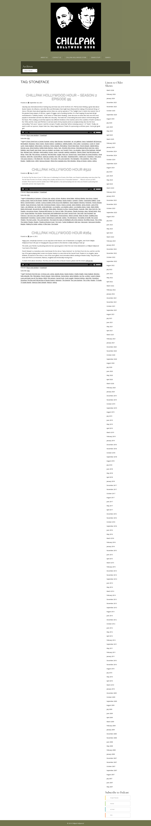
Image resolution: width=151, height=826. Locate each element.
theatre (36, 222)
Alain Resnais (59, 141)
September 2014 (112, 579)
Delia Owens (39, 146)
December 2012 (112, 620)
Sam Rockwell (88, 213)
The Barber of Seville (84, 218)
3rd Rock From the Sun (33, 274)
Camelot (75, 200)
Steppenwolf (24, 218)
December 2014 (112, 571)
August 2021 (110, 314)
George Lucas (25, 148)
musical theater (73, 209)
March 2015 (110, 563)
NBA (86, 209)
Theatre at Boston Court (47, 222)
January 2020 (111, 392)
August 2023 (110, 216)
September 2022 (112, 261)
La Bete (87, 276)
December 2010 (112, 660)
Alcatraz (63, 198)
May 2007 (110, 787)
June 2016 (110, 530)
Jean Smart (38, 150)
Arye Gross (89, 198)
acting (52, 141)
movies (51, 152)
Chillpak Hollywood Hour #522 (61, 169)
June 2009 (110, 713)
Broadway (58, 200)
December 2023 (112, 200)
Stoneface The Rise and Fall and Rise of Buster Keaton (38, 280)
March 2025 (110, 139)
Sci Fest (46, 215)
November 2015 (112, 550)
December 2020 (112, 347)
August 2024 (110, 168)
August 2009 (110, 705)
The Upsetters (84, 159)
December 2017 (112, 485)
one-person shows (32, 211)
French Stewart (84, 146)
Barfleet (45, 200)
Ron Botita (38, 213)
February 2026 (111, 94)
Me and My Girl (37, 209)
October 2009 (111, 697)
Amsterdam (67, 141)
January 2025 (111, 147)
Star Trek (57, 156)
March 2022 (110, 286)
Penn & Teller (59, 211)
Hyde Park (40, 205)
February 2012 (111, 640)
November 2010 (112, 664)
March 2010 (110, 685)
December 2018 (112, 445)
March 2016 (110, 538)
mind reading (44, 152)
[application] (61, 132)
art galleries (77, 141)
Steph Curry (82, 156)
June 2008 (110, 742)
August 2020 (110, 363)
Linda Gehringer (47, 207)
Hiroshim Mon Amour (68, 148)
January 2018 (111, 481)
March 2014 (110, 591)
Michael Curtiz (28, 152)
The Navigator (74, 159)
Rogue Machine (29, 213)
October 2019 (111, 404)
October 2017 (111, 493)
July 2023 (109, 221)
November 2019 (112, 400)
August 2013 (110, 612)
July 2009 (109, 709)
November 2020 (112, 351)
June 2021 (110, 322)
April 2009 (110, 717)
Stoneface (90, 156)
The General (66, 280)
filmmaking (63, 146)
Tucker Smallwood (68, 222)
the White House (89, 220)
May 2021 (110, 326)
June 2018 (110, 469)
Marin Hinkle (95, 207)
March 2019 (110, 432)
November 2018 (112, 449)
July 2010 (109, 673)
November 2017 (112, 489)
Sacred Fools (73, 154)
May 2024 (110, 180)
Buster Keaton (49, 144)
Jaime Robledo (76, 205)
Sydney (64, 218)
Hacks (56, 148)
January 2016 (111, 546)
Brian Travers (40, 144)
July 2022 (109, 269)
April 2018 (110, 477)
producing (44, 154)
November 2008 (112, 738)
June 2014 (110, 583)
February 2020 (111, 388)
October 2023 (111, 208)
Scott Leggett (69, 278)
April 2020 (110, 379)
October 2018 (111, 453)
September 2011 (112, 644)
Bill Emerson (97, 141)
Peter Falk (28, 154)
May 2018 (110, 473)
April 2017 (110, 510)
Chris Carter (77, 144)
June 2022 (110, 274)
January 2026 (111, 98)
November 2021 (112, 302)
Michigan (36, 152)
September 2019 (112, 408)
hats (59, 148)
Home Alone (65, 276)
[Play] (23, 132)
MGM (45, 278)
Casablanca (58, 144)
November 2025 (112, 107)
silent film (30, 156)
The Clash (46, 159)
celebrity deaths (67, 144)
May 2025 (110, 131)
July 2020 (109, 367)
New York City (93, 209)
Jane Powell (30, 150)
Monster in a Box (62, 209)
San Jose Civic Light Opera (35, 215)
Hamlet (23, 205)
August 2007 (110, 774)
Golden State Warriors (46, 148)
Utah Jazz (77, 222)
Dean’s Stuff (95, 57)
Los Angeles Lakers (67, 207)
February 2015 (111, 567)
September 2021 (112, 310)
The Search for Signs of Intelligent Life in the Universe (66, 220)
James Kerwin (86, 205)
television (58, 280)
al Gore (58, 198)
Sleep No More (83, 215)
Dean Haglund (29, 146)
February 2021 (111, 339)
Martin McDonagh (26, 209)
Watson (49, 282)
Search (107, 57)
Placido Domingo (78, 211)
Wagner (23, 224)
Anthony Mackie (80, 198)
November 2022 (112, 253)
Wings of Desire (82, 161)
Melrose (45, 209)
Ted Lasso (97, 156)
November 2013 (112, 603)
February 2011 (111, 652)
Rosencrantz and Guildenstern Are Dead (55, 213)
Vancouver (84, 222)
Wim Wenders (71, 161)
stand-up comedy (48, 156)
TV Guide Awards (26, 282)
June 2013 (110, 616)
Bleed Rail (52, 200)
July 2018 (109, 465)
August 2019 (110, 412)
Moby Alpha (52, 209)
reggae (59, 154)
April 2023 (110, 233)
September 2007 (112, 770)
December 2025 (112, 102)
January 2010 (111, 689)
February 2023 (111, 241)
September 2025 (112, 115)
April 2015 (110, 559)
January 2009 (111, 730)
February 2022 (111, 290)
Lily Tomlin (37, 207)
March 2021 (110, 335)
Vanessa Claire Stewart (39, 282)
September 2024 (112, 163)
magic (88, 207)
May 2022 (110, 278)
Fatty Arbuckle (25, 276)
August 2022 (110, 265)
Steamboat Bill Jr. (73, 156)
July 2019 (109, 416)
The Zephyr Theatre (27, 222)
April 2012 (110, 636)
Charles (80, 200)
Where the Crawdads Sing (59, 161)
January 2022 (111, 294)
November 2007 (112, 762)
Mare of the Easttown (88, 150)
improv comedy (66, 205)
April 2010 (110, 681)
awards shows (59, 274)
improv (58, 205)
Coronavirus (85, 144)
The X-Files (93, 159)
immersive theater (50, 205)
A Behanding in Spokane (33, 198)
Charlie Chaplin (78, 274)
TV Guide (99, 280)
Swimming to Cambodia (53, 218)
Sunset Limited (41, 218)
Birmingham (24, 144)
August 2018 (110, 461)
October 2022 (111, 257)
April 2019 (110, 428)
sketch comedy (73, 215)
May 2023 (110, 229)
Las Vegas (56, 150)
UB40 (37, 161)
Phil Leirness (36, 154)
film (31, 276)
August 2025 (110, 119)
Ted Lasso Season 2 (27, 159)
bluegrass (32, 144)
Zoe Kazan (54, 224)
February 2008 (111, 750)
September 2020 (112, 359)
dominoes (46, 146)
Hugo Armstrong (31, 205)
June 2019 (110, 420)
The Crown (53, 159)
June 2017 (110, 501)
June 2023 (110, 225)
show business (63, 215)
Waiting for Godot (31, 224)
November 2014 (112, 575)
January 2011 (111, 656)
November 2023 (112, 204)
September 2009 (112, 701)
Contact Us (56, 57)
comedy (37, 202)
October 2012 (111, 624)
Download (43, 135)
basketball (89, 141)
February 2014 (111, 595)
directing (82, 202)
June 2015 (110, 555)
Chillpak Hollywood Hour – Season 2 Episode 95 (61, 97)
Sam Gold (80, 213)
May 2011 (110, 648)
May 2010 (110, 677)
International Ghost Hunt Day (85, 148)
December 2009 (112, 693)
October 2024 (111, 159)
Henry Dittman (55, 276)
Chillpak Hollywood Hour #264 (61, 232)
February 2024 (111, 192)
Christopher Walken (90, 200)
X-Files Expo (47, 224)
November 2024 (112, 155)
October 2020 (111, 355)
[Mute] (94, 132)
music (55, 152)
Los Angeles (77, 150)
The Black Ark (38, 159)
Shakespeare (54, 215)
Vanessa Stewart (44, 161)
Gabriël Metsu (94, 146)
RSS (28, 138)
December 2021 (112, 298)
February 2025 (111, 143)
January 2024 (111, 196)
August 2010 (110, 669)
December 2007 (112, 758)
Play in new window (32, 135)
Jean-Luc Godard (47, 150)
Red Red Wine (52, 154)
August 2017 (110, 497)
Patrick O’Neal (81, 152)
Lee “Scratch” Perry (66, 150)
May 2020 (110, 375)
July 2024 (109, 172)
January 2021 (111, 343)
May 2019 (110, 424)
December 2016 (112, 514)
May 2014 (110, 587)
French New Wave (73, 146)
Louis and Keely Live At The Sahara (32, 278)
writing (94, 161)
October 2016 (111, 522)
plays (86, 211)
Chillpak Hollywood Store (76, 57)
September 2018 (112, 457)
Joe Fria (81, 276)
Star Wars (64, 156)
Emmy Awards (54, 146)
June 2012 (110, 628)
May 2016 (110, 534)
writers (89, 161)
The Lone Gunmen (64, 159)
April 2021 (110, 330)
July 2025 (109, 123)
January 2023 (111, 245)
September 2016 (112, 526)
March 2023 (110, 237)
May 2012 (110, 632)
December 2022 (112, 249)
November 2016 (112, 518)
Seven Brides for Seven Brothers (87, 154)
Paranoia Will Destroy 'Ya (46, 211)
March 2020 (110, 383)
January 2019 (111, 440)
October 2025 (111, 111)
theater (23, 161)
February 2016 (111, 542)
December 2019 (112, 396)
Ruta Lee (65, 154)
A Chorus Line (46, 198)
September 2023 (112, 212)
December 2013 (112, 599)
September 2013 (112, 607)
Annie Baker (70, 198)
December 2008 (112, 734)
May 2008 (110, 746)
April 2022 (110, 282)
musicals (61, 152)
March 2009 (110, 722)
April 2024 (110, 184)
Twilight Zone (30, 161)
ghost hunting (34, 148)
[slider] (58, 132)
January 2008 (111, 754)
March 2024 (110, 188)
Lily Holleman (29, 207)
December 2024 (112, 151)
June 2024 (110, 176)
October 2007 (111, 766)
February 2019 (111, 436)
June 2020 (110, 371)
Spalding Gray (93, 215)
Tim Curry (58, 222)
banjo (84, 141)
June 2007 (110, 783)
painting (66, 152)
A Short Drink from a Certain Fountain (37, 141)
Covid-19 (92, 144)
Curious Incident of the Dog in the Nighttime (55, 202)
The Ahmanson (72, 218)
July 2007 (109, 778)
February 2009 (111, 726)
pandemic (73, 152)
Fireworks (88, 202)
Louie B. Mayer (95, 276)
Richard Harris (93, 211)
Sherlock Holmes (79, 278)
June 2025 (110, 127)
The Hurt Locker (31, 220)
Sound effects (38, 156)
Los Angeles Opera (80, 207)
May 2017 (110, 506)
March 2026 (110, 90)
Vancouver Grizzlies (94, 222)
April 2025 (110, 135)
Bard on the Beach (36, 200)
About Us (44, 57)
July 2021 (109, 318)
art (72, 141)
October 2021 (111, 306)
